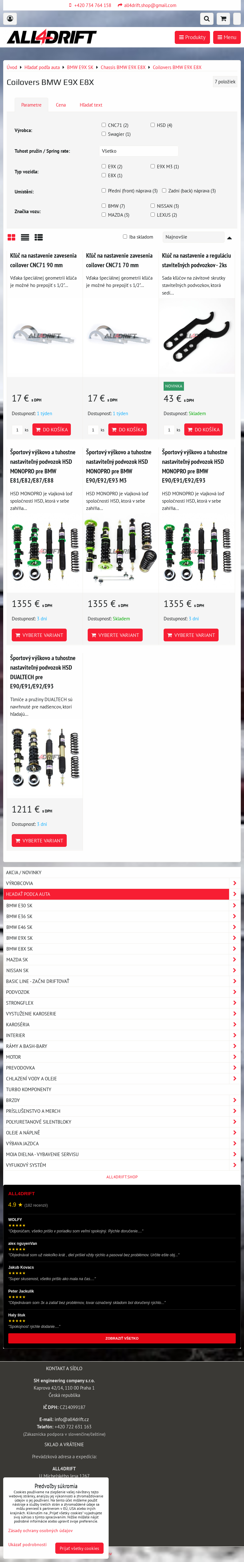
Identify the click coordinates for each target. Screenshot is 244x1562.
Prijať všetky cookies (79, 1548)
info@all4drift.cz (72, 1419)
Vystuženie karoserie (123, 1013)
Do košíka (52, 429)
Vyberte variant (39, 635)
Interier (123, 1035)
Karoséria (123, 1024)
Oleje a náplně (123, 1132)
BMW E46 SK (123, 927)
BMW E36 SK (123, 916)
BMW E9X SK (123, 938)
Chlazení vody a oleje (123, 1078)
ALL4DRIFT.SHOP (122, 1177)
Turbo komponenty (28, 1089)
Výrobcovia (123, 883)
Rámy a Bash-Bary (123, 1046)
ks (20, 430)
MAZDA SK (123, 959)
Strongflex (123, 1003)
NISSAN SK (123, 970)
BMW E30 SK (123, 905)
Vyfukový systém (123, 1165)
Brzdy (123, 1100)
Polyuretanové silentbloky (123, 1122)
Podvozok (123, 992)
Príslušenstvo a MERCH (123, 1111)
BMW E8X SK (123, 949)
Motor (123, 1057)
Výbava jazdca (123, 1143)
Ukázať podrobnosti (27, 1544)
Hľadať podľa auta (123, 894)
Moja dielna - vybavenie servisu (123, 1154)
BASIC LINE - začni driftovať (123, 981)
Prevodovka (123, 1068)
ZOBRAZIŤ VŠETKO (122, 1338)
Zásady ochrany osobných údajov (40, 1530)
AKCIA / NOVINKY (23, 872)
